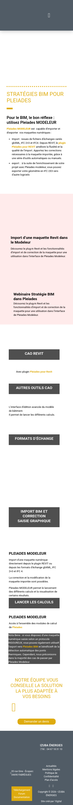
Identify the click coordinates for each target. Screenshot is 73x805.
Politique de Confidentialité (51, 775)
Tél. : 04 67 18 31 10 (51, 749)
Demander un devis (36, 721)
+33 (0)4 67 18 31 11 (40, 707)
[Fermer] (49, 15)
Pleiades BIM (30, 646)
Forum (21, 793)
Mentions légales (51, 769)
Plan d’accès (51, 780)
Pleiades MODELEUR (19, 128)
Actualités (51, 766)
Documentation (22, 797)
